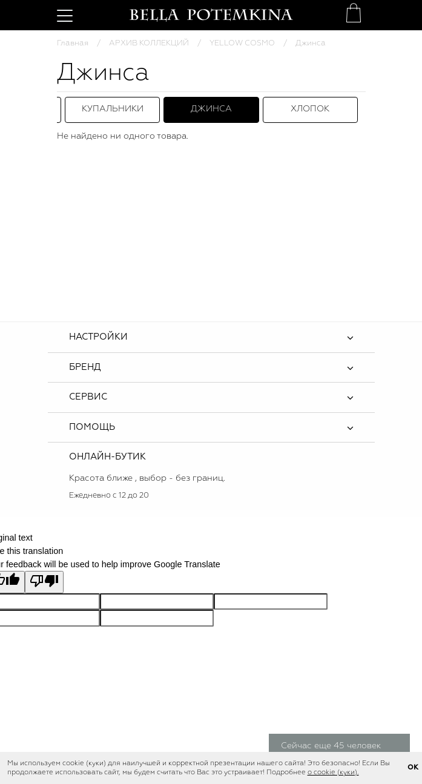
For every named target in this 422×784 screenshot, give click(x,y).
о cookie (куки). (333, 772)
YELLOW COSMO (242, 43)
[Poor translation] (44, 582)
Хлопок (310, 109)
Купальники (112, 109)
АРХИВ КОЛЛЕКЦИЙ (149, 43)
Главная (72, 43)
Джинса (211, 109)
